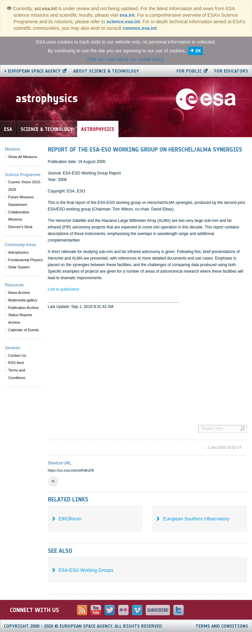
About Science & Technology (106, 71)
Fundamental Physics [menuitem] (25, 260)
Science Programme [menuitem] (23, 174)
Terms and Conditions (222, 626)
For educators (231, 71)
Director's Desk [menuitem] (20, 227)
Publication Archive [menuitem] (23, 308)
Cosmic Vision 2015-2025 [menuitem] (24, 185)
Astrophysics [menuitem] (18, 252)
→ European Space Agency (32, 71)
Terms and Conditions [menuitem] (16, 374)
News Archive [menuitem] (19, 293)
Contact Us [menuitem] (17, 355)
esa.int (126, 15)
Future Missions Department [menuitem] (21, 201)
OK (198, 51)
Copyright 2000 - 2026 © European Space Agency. (83, 626)
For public (189, 71)
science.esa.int (123, 21)
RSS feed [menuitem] (16, 363)
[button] (53, 481)
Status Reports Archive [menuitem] (20, 318)
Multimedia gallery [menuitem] (22, 300)
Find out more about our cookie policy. (126, 59)
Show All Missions (22, 157)
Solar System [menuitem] (19, 267)
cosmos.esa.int (140, 28)
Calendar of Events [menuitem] (23, 330)
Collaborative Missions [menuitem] (18, 216)
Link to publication (63, 289)
